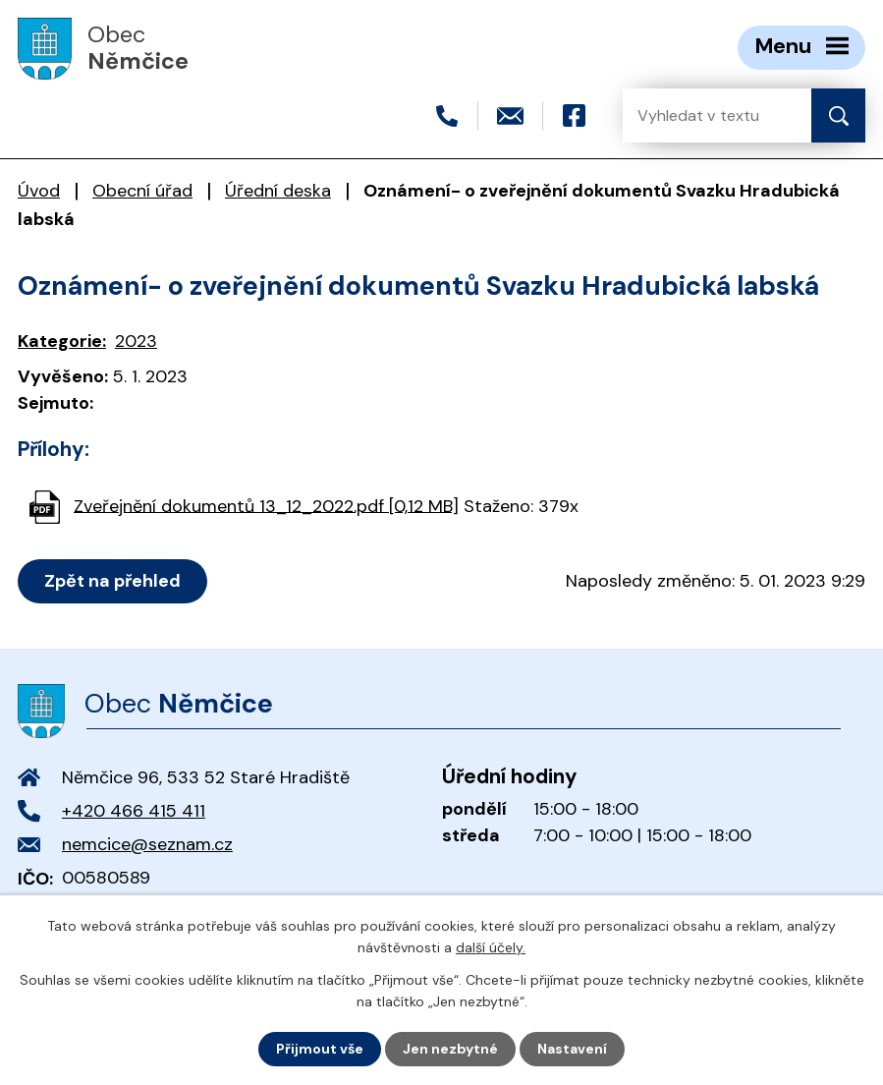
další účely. (490, 947)
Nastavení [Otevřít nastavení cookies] (572, 1048)
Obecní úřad (142, 190)
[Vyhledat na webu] (701, 115)
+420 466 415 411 (133, 811)
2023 (136, 341)
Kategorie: (62, 341)
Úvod (39, 190)
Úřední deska (278, 190)
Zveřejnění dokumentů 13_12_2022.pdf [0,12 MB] (266, 505)
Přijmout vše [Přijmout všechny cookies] (319, 1048)
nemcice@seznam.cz (147, 844)
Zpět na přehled (112, 581)
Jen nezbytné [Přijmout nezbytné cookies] (450, 1048)
